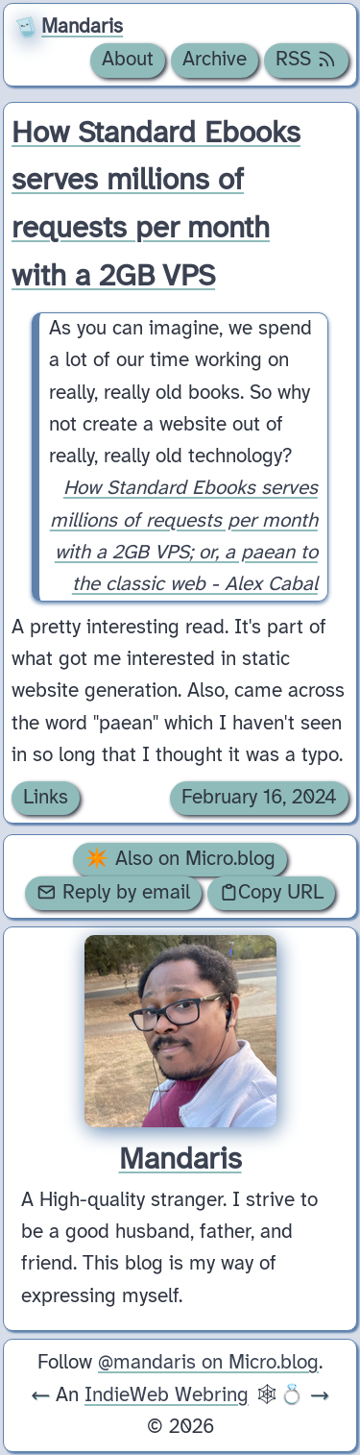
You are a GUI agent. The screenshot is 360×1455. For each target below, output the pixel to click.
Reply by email (113, 892)
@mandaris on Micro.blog (208, 1362)
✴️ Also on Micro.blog (180, 859)
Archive (214, 59)
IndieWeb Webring (166, 1395)
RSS (306, 59)
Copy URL (271, 892)
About (128, 59)
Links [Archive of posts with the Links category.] (45, 797)
